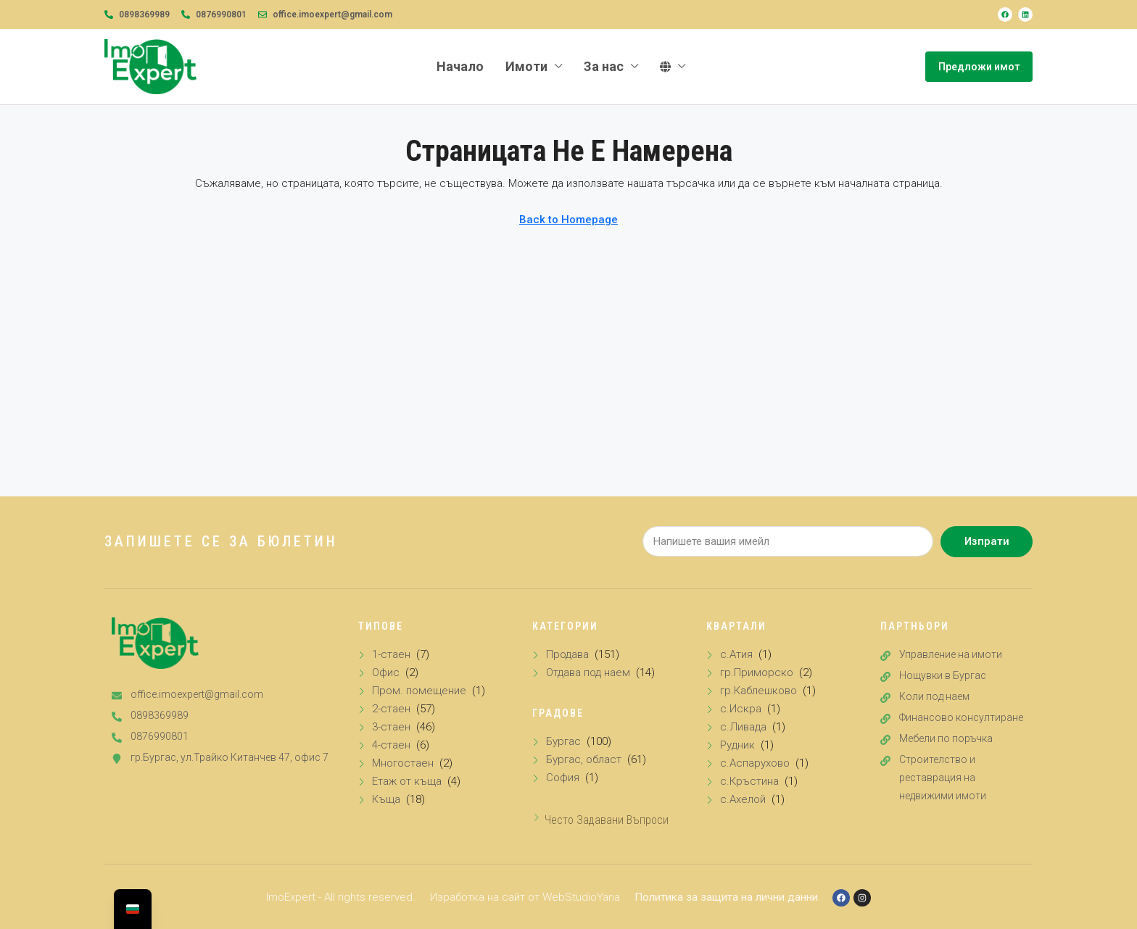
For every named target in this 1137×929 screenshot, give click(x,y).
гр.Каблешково (758, 690)
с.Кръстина (749, 781)
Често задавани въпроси (607, 820)
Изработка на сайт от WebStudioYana (525, 897)
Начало (460, 66)
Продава (567, 654)
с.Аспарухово (755, 763)
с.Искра (740, 708)
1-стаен (391, 654)
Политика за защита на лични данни (726, 897)
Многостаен (403, 763)
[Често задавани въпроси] (536, 817)
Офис (386, 672)
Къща (386, 799)
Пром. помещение (419, 690)
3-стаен (391, 726)
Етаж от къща (407, 781)
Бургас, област (583, 759)
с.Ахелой (743, 799)
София (562, 777)
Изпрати (986, 541)
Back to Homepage (568, 219)
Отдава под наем (588, 672)
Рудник (737, 744)
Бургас (563, 741)
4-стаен (391, 744)
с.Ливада (743, 726)
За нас (604, 66)
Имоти (526, 66)
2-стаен (391, 708)
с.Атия (736, 654)
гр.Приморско (756, 672)
